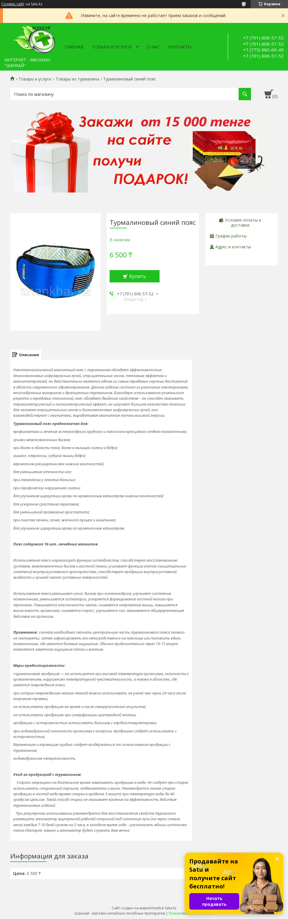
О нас (153, 47)
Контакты (179, 47)
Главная (74, 47)
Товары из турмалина (77, 79)
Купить (137, 276)
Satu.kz (170, 907)
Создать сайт (12, 4)
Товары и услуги (111, 47)
